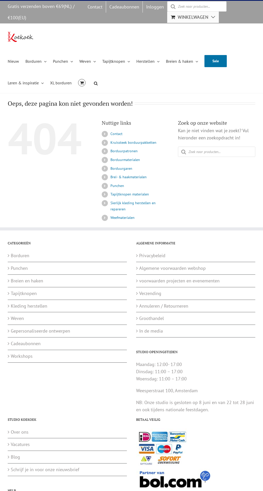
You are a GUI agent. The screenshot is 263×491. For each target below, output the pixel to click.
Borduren (20, 255)
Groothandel (151, 318)
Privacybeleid (152, 255)
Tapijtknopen (24, 293)
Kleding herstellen (29, 306)
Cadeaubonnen (26, 343)
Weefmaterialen (122, 217)
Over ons (20, 432)
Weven (17, 318)
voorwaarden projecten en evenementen (179, 281)
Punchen (117, 185)
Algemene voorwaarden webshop (172, 268)
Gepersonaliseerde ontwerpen (40, 331)
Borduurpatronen (124, 151)
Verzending (150, 293)
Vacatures (20, 444)
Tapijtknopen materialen (129, 194)
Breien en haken (27, 281)
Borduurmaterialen (125, 159)
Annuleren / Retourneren (163, 306)
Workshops (22, 356)
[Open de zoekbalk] (95, 82)
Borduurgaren (121, 168)
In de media (151, 331)
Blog (15, 457)
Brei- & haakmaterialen (128, 177)
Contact (116, 133)
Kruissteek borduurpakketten (133, 142)
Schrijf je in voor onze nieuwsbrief (45, 469)
